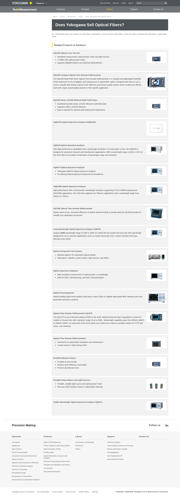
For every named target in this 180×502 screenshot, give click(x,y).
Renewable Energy (19, 473)
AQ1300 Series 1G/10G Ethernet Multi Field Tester (75, 100)
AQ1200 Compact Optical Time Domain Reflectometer (77, 75)
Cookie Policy (84, 492)
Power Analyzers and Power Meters (57, 446)
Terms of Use (71, 492)
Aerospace (16, 442)
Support (134, 9)
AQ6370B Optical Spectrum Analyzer (69, 186)
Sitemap (95, 492)
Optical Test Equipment (63, 293)
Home (55, 17)
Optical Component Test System (67, 251)
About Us (116, 3)
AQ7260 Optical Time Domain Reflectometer (72, 208)
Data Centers (17, 449)
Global (124, 3)
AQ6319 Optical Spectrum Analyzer (68, 145)
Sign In (130, 3)
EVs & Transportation (20, 452)
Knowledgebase (113, 452)
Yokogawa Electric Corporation (23, 492)
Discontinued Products (52, 471)
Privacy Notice (57, 492)
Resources (72, 17)
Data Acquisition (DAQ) (52, 449)
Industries (60, 9)
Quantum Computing (19, 469)
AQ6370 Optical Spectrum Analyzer (68, 167)
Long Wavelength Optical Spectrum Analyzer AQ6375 (76, 229)
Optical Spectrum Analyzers (65, 271)
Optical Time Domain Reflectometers (69, 338)
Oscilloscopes (49, 452)
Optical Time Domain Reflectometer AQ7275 (72, 313)
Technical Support (113, 442)
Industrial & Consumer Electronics (24, 456)
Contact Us (158, 9)
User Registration (113, 456)
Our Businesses (43, 492)
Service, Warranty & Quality (117, 449)
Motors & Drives (18, 459)
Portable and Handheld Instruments (57, 465)
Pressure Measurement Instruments (57, 461)
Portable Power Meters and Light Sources (71, 380)
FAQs (80, 17)
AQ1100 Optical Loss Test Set (66, 53)
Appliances (16, 446)
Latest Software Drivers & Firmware (120, 446)
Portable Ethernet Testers (64, 358)
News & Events (105, 3)
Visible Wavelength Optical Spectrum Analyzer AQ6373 (77, 402)
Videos (77, 449)
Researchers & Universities (22, 476)
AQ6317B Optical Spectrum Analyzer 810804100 (74, 122)
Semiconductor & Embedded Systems (26, 480)
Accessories (48, 468)
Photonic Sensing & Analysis (22, 466)
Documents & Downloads (84, 442)
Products (85, 9)
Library (110, 9)
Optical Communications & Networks (25, 463)
